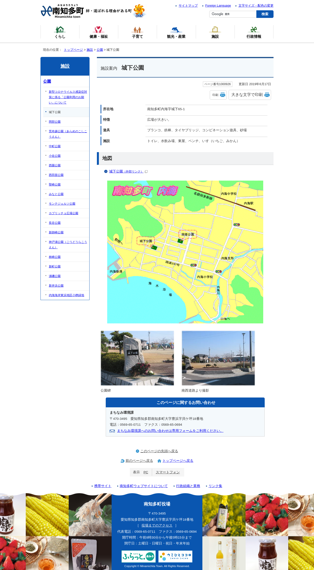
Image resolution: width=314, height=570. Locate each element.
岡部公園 (55, 121)
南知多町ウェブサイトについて (144, 486)
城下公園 (128, 171)
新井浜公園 (56, 285)
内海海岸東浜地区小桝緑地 (66, 295)
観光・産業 (176, 32)
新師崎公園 (56, 232)
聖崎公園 (55, 184)
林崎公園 (55, 257)
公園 (100, 50)
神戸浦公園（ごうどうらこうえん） (68, 244)
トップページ (73, 50)
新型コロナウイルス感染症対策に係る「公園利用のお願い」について (68, 97)
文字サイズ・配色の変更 (256, 5)
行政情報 (254, 32)
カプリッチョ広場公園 (63, 213)
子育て (137, 32)
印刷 (215, 95)
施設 (90, 50)
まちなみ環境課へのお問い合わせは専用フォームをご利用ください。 (170, 431)
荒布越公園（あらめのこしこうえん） (68, 134)
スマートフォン (168, 472)
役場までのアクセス (157, 525)
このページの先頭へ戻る (159, 451)
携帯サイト (102, 486)
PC (146, 472)
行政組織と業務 (188, 486)
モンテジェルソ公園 (62, 203)
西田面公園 (56, 175)
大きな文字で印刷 (247, 95)
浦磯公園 (55, 276)
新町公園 (55, 266)
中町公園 (55, 146)
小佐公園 (55, 156)
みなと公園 (56, 194)
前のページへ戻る (139, 461)
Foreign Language (218, 5)
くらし (60, 32)
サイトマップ (188, 5)
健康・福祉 (99, 32)
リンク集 (215, 486)
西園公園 (55, 165)
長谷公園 (55, 223)
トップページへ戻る (177, 461)
